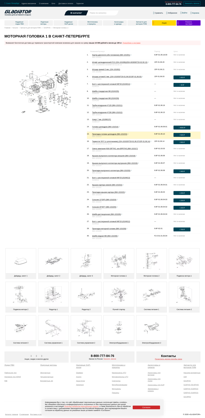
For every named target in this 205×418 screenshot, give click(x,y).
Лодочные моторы (48, 365)
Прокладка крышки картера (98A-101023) (108, 192)
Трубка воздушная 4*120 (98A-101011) (107, 105)
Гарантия (80, 3)
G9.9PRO (187, 397)
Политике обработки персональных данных (81, 406)
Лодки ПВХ (9, 365)
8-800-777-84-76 (173, 4)
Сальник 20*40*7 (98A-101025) (104, 207)
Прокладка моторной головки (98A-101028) (109, 229)
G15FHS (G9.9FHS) (191, 385)
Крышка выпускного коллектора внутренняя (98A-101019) (115, 163)
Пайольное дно (10, 373)
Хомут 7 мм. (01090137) (101, 119)
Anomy (78, 377)
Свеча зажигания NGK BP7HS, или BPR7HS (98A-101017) (115, 149)
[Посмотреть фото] (130, 55)
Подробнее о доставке (131, 43)
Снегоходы (116, 381)
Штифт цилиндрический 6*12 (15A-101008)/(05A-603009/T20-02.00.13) (119, 62)
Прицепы (115, 393)
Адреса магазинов (29, 3)
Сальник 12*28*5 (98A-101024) (104, 200)
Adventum (80, 385)
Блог (53, 3)
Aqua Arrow (80, 381)
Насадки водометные (192, 373)
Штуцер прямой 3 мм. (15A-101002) (106, 69)
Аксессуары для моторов (154, 374)
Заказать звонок (109, 359)
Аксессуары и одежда (154, 366)
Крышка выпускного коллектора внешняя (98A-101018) (113, 156)
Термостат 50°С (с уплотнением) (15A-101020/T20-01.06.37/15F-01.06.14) (121, 141)
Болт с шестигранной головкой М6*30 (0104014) (111, 84)
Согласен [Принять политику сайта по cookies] (146, 407)
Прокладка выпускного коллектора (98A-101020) (111, 170)
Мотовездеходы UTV (120, 377)
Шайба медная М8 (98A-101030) (105, 236)
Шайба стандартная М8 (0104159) (105, 98)
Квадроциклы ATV (119, 373)
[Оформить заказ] (181, 77)
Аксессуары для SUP (156, 385)
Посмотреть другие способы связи (168, 359)
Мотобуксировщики (119, 385)
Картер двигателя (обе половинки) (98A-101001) (111, 55)
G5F (185, 377)
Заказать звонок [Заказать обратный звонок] (192, 3)
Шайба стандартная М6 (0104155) (105, 91)
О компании (44, 3)
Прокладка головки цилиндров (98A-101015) (109, 134)
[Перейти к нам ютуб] (41, 356)
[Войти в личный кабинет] (184, 11)
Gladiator (79, 373)
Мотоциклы (116, 389)
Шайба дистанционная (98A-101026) (106, 214)
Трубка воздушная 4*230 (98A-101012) (107, 112)
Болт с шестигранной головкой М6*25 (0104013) (111, 178)
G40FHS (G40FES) (191, 393)
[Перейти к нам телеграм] (36, 356)
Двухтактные (45, 373)
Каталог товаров (11, 414)
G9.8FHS (187, 381)
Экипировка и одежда (153, 390)
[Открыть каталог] (76, 11)
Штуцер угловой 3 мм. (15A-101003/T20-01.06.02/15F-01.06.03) (117, 77)
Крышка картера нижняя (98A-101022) (107, 185)
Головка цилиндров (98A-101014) (105, 127)
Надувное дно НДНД (12, 377)
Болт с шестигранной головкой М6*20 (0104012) (111, 221)
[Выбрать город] (12, 3)
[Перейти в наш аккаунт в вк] (31, 356)
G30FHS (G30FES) (191, 389)
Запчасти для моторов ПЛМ (190, 366)
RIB (5, 381)
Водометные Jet (46, 381)
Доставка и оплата (65, 3)
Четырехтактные (46, 377)
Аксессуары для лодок (154, 380)
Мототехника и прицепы (118, 366)
